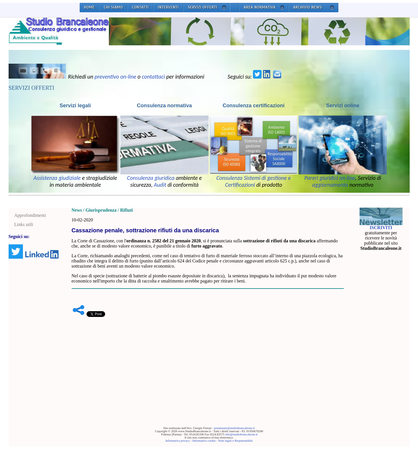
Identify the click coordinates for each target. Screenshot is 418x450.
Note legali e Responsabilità (235, 440)
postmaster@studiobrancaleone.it (234, 428)
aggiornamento (330, 184)
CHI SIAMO (113, 7)
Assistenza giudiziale (57, 177)
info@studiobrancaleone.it (241, 434)
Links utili (23, 224)
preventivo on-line (115, 76)
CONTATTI (140, 7)
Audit (160, 184)
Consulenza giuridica (150, 177)
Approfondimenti (30, 215)
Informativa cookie (203, 440)
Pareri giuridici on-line (329, 177)
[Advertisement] (208, 363)
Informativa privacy (178, 440)
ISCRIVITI (381, 227)
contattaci (153, 76)
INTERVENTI (168, 7)
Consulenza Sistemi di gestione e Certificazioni (253, 181)
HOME (89, 7)
